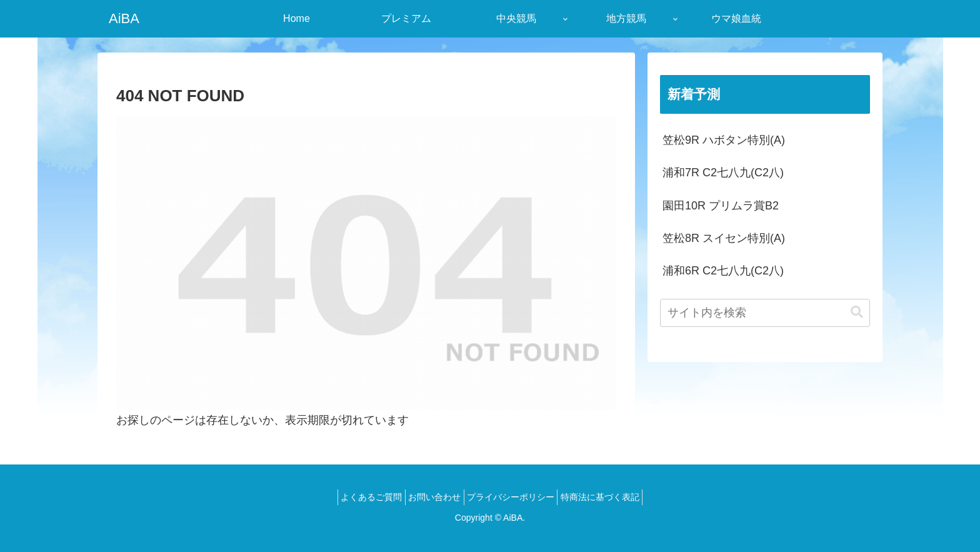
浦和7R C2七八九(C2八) (723, 172)
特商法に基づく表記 (610, 497)
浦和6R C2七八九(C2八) (723, 270)
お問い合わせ (431, 497)
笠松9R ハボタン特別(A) (723, 140)
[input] (765, 313)
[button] (857, 312)
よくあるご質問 (361, 497)
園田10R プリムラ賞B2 (720, 205)
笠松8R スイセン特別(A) (723, 238)
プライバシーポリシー (514, 497)
